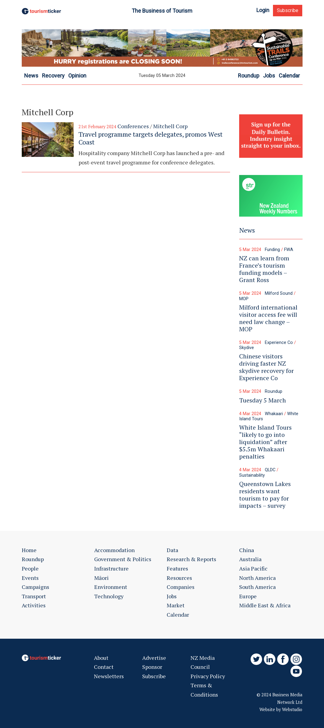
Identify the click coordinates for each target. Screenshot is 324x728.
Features (177, 568)
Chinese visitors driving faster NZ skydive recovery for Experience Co (266, 367)
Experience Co (279, 342)
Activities (34, 605)
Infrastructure (111, 568)
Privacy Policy (208, 676)
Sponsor (152, 666)
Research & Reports (191, 559)
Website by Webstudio (280, 709)
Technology (109, 596)
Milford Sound (279, 293)
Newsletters (109, 676)
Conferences (133, 126)
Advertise (154, 657)
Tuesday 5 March (262, 400)
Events (30, 577)
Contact (104, 666)
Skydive (246, 347)
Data (172, 550)
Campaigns (35, 586)
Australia (250, 559)
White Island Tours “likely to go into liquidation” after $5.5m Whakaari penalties (265, 441)
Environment (110, 586)
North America (257, 577)
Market (175, 605)
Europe (248, 596)
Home (29, 550)
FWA (288, 249)
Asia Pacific (253, 568)
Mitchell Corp (170, 126)
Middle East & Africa (264, 605)
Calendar (178, 614)
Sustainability (252, 475)
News (247, 230)
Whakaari (274, 413)
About (101, 657)
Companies (180, 586)
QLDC (270, 469)
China (246, 550)
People (30, 568)
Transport (34, 596)
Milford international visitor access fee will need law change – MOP (268, 318)
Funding (272, 249)
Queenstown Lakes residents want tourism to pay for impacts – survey (265, 495)
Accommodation (114, 550)
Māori (101, 577)
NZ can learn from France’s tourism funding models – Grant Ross (264, 269)
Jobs (172, 596)
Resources (179, 577)
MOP (244, 298)
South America (257, 586)
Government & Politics (122, 559)
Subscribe (287, 10)
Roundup (273, 391)
